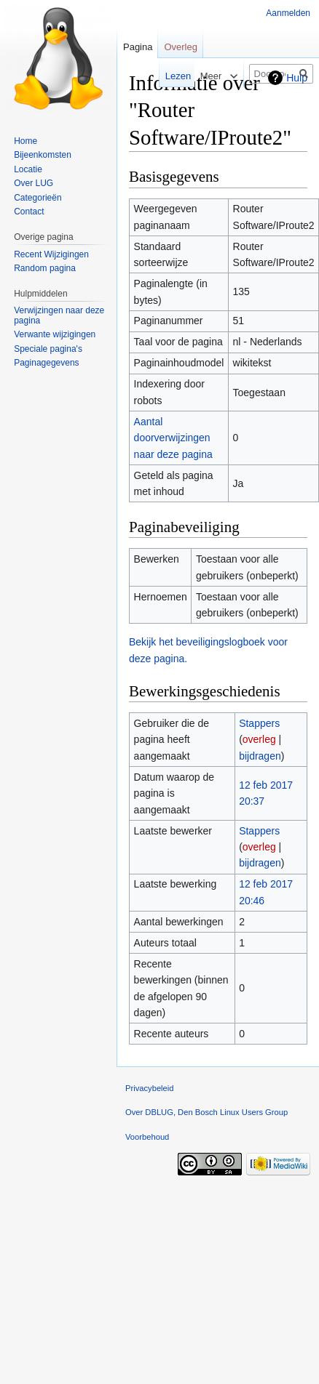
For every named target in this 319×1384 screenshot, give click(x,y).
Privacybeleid (149, 1088)
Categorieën (37, 198)
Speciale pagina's (48, 349)
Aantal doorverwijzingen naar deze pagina (173, 438)
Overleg (180, 46)
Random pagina (45, 268)
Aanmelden (288, 13)
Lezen (168, 76)
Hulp (296, 78)
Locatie (28, 169)
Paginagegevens (46, 363)
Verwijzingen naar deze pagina (59, 315)
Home (25, 141)
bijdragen (260, 756)
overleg (259, 739)
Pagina (137, 46)
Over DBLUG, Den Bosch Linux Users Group (206, 1112)
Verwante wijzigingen (54, 334)
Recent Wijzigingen (51, 254)
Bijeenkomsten (42, 155)
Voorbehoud (147, 1136)
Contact (29, 211)
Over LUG (33, 183)
